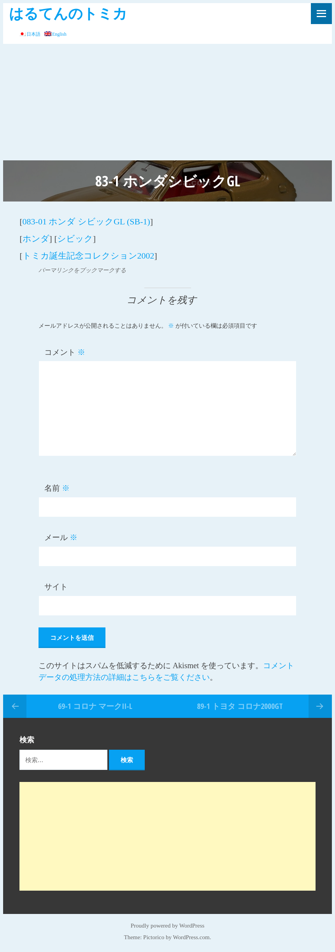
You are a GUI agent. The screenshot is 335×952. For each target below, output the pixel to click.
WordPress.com (191, 937)
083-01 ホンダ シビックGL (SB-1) (86, 221)
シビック (75, 238)
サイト (56, 586)
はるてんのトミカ (68, 13)
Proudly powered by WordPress (168, 925)
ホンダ (36, 238)
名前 (57, 488)
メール (60, 537)
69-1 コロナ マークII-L (95, 706)
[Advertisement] (167, 102)
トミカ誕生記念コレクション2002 (88, 256)
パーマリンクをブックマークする (82, 270)
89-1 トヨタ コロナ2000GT (240, 706)
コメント (64, 352)
